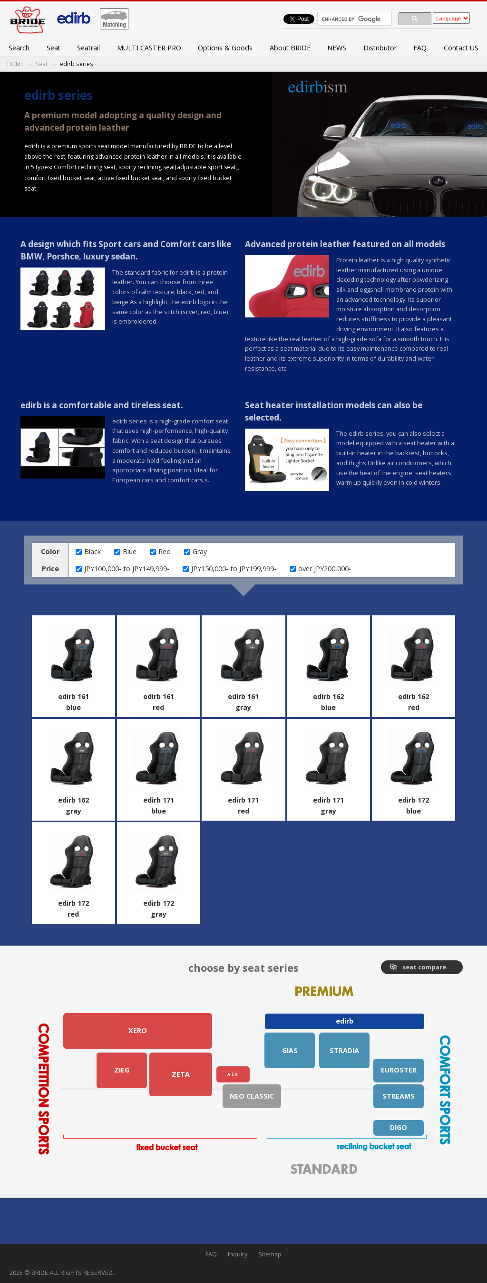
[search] (353, 19)
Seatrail (88, 47)
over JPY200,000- (324, 568)
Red (164, 551)
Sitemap (270, 1254)
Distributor (380, 47)
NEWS (336, 47)
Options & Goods (225, 47)
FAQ (420, 47)
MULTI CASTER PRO (149, 47)
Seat (53, 47)
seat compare (424, 967)
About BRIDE (290, 47)
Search (19, 47)
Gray (200, 551)
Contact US (461, 47)
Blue (129, 551)
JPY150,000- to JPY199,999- (233, 568)
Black (92, 551)
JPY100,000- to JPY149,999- (126, 568)
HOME (15, 64)
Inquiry (237, 1254)
